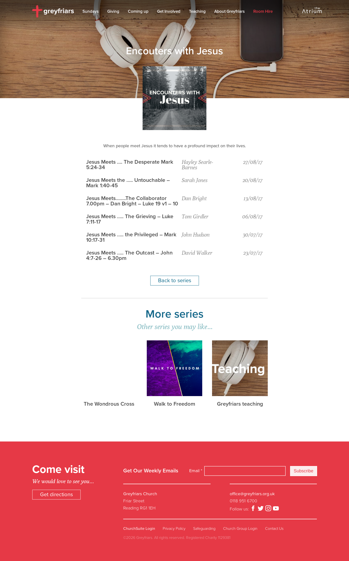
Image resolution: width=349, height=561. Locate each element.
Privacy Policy (174, 528)
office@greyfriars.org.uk (252, 493)
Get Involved (168, 11)
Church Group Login (240, 528)
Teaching (197, 11)
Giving (113, 11)
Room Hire (263, 11)
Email (195, 470)
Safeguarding (204, 528)
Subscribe (303, 470)
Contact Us (274, 528)
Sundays (90, 11)
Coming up (138, 11)
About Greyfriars (229, 11)
